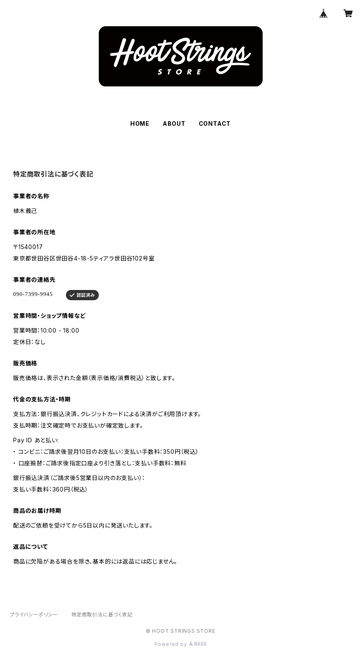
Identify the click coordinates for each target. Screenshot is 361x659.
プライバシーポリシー (34, 614)
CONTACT (215, 123)
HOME (140, 123)
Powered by (180, 644)
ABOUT (174, 123)
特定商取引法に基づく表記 (102, 614)
